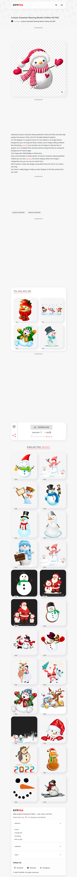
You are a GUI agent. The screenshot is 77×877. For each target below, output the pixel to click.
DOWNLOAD (41, 427)
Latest (16, 829)
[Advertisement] (39, 34)
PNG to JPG (18, 839)
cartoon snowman (18, 212)
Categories (18, 833)
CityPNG (24, 145)
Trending (17, 836)
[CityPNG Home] (18, 5)
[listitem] (19, 867)
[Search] (56, 5)
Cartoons (29, 159)
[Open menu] (61, 5)
